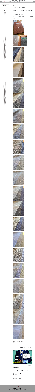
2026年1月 (4, 14)
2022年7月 (4, 51)
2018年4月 (4, 102)
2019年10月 (4, 85)
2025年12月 (4, 15)
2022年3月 (4, 55)
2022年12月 (4, 46)
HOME (4, 2)
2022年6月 (4, 52)
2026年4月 (4, 12)
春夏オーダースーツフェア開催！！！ (19, 341)
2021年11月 (4, 59)
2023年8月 (4, 38)
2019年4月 (4, 91)
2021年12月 (4, 58)
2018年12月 (4, 95)
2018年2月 (4, 104)
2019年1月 (4, 94)
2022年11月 (4, 47)
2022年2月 (4, 56)
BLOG (30, 2)
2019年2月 (4, 93)
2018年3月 (4, 103)
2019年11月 (4, 84)
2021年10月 (4, 60)
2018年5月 (4, 101)
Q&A (25, 2)
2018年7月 (4, 99)
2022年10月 (4, 48)
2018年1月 (4, 105)
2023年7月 (4, 39)
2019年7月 (4, 88)
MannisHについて (14, 2)
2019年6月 (4, 89)
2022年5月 (4, 53)
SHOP (20, 2)
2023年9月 (4, 37)
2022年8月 (4, 50)
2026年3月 (4, 13)
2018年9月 (4, 97)
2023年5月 (4, 41)
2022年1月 (4, 57)
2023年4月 (4, 42)
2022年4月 (4, 54)
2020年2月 (4, 81)
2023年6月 (4, 40)
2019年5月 (4, 90)
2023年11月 (4, 35)
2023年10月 (4, 36)
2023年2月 (4, 44)
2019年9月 (4, 86)
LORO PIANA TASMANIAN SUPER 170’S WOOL (21, 4)
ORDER (9, 2)
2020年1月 (4, 82)
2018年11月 (4, 96)
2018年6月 (4, 100)
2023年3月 (4, 43)
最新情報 (4, 7)
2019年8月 (4, 87)
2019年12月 (4, 83)
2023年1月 (4, 45)
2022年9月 (4, 49)
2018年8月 (4, 98)
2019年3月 (4, 92)
